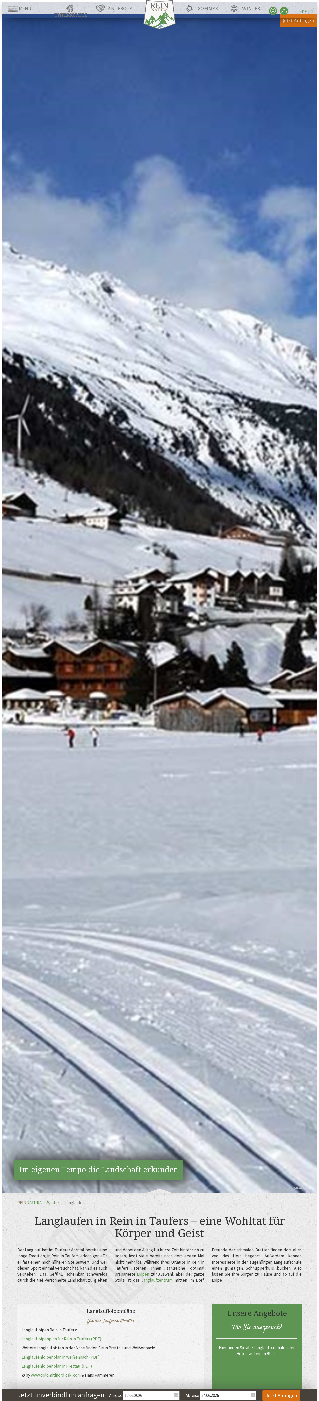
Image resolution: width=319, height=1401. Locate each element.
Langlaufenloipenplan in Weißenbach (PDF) (61, 1357)
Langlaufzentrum (157, 1280)
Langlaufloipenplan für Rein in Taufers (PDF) (61, 1339)
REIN (29, 1202)
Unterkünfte (70, 15)
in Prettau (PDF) (77, 1366)
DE (304, 11)
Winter (251, 8)
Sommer (208, 8)
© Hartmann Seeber (304, 1188)
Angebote (120, 8)
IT (311, 11)
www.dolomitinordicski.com (56, 1375)
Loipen (143, 1274)
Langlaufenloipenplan (42, 1366)
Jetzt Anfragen (298, 20)
